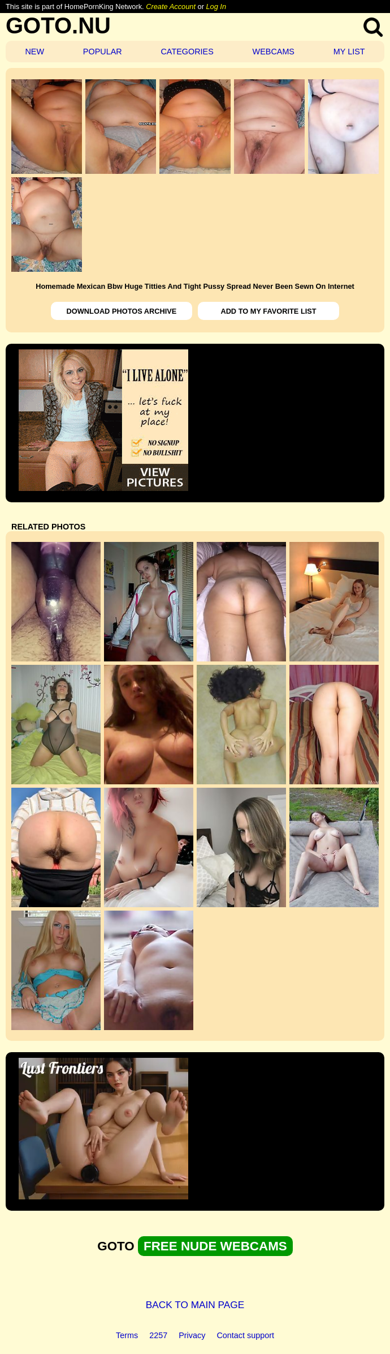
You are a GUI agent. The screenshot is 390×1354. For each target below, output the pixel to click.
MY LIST (349, 51)
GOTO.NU (58, 25)
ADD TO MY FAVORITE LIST (268, 311)
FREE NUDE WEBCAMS (215, 1246)
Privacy (192, 1335)
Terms (127, 1335)
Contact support (245, 1335)
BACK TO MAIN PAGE (195, 1304)
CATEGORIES (187, 51)
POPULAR (102, 51)
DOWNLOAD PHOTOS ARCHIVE (122, 311)
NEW (34, 51)
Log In (216, 6)
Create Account (171, 6)
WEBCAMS (273, 51)
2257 (158, 1335)
